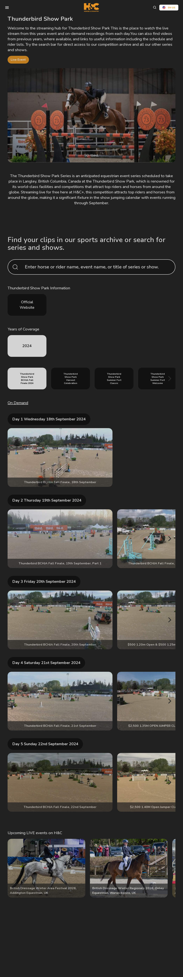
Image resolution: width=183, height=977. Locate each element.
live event (18, 60)
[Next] (169, 378)
